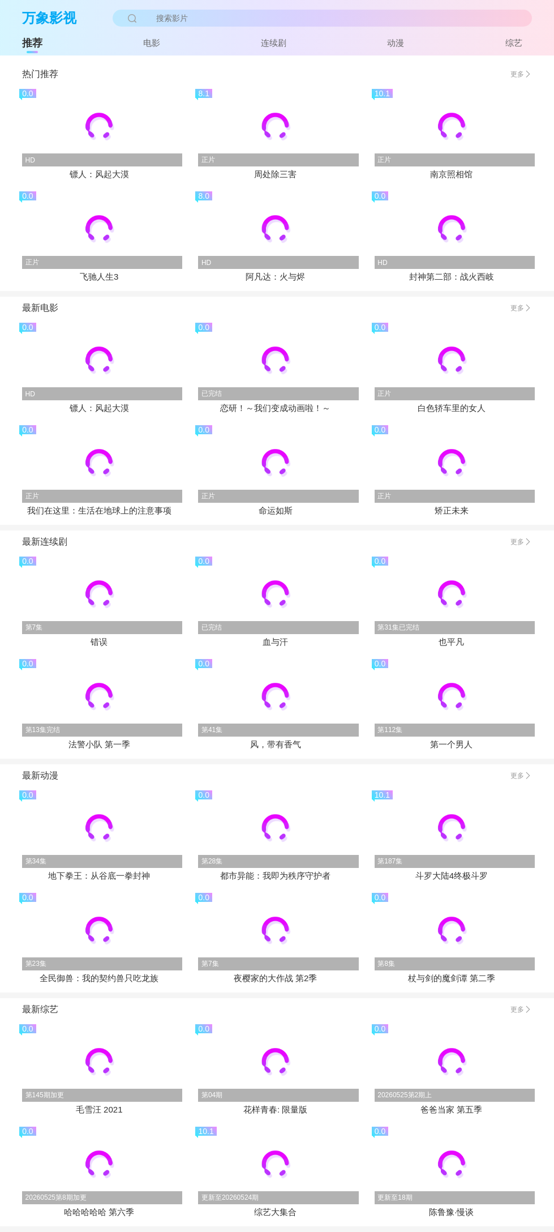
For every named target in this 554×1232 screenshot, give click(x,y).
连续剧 (273, 43)
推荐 (32, 43)
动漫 (395, 43)
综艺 (513, 43)
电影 (151, 43)
